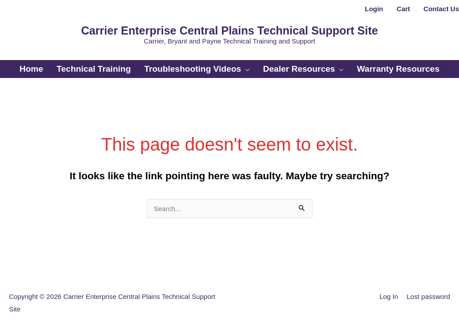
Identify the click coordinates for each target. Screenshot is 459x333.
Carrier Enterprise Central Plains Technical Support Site (229, 30)
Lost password (428, 296)
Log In (388, 296)
